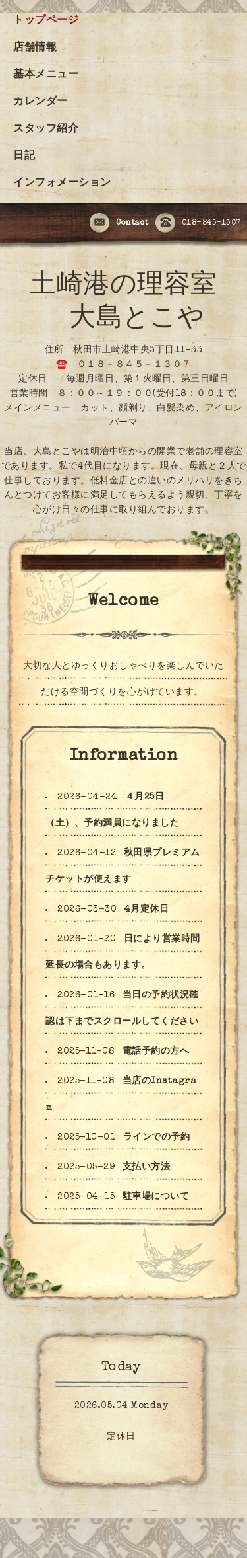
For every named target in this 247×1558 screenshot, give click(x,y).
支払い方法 (147, 1167)
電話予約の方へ (156, 1051)
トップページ (45, 21)
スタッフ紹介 (45, 129)
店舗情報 (35, 48)
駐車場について (156, 1197)
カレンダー (40, 102)
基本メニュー (45, 75)
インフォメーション (62, 183)
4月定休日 (146, 909)
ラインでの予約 (156, 1137)
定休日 (121, 1437)
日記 (24, 156)
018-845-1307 (198, 223)
